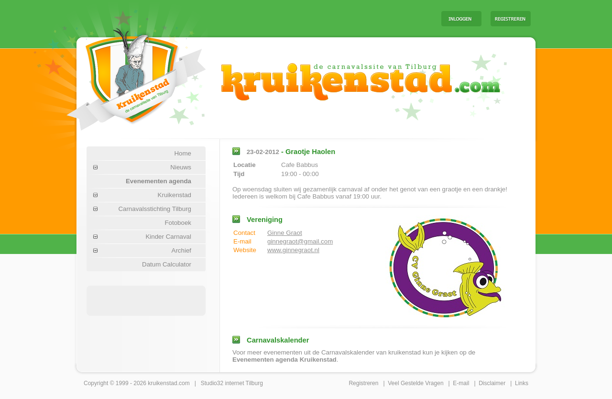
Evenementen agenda (158, 181)
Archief (181, 250)
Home (182, 153)
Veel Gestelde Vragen (415, 383)
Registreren (363, 383)
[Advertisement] (315, 18)
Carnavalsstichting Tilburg (154, 208)
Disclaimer (492, 383)
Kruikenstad (174, 195)
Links (521, 383)
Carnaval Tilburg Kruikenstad (120, 76)
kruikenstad (162, 383)
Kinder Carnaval (168, 236)
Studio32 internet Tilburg (232, 383)
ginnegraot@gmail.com (300, 241)
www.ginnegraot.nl (293, 250)
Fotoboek (177, 222)
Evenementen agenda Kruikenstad (284, 359)
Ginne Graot (284, 232)
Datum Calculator (166, 264)
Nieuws (180, 167)
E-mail (461, 383)
